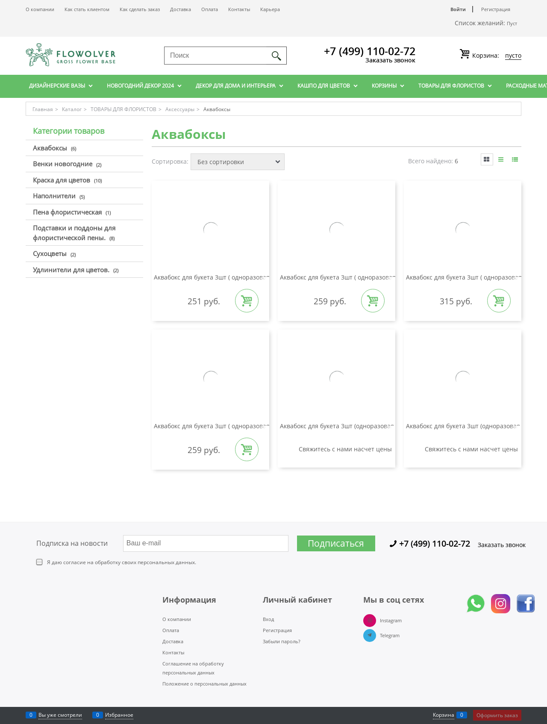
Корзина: (496, 55)
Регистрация (495, 9)
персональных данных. (167, 562)
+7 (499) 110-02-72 (369, 51)
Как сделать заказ (140, 9)
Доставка (180, 9)
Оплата (209, 9)
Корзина (443, 714)
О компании (40, 9)
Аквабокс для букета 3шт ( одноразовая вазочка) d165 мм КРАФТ (374, 277)
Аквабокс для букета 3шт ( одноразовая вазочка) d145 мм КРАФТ (248, 277)
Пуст (512, 23)
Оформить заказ (497, 715)
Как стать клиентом (87, 9)
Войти (458, 9)
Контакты (239, 9)
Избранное (119, 714)
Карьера (270, 9)
